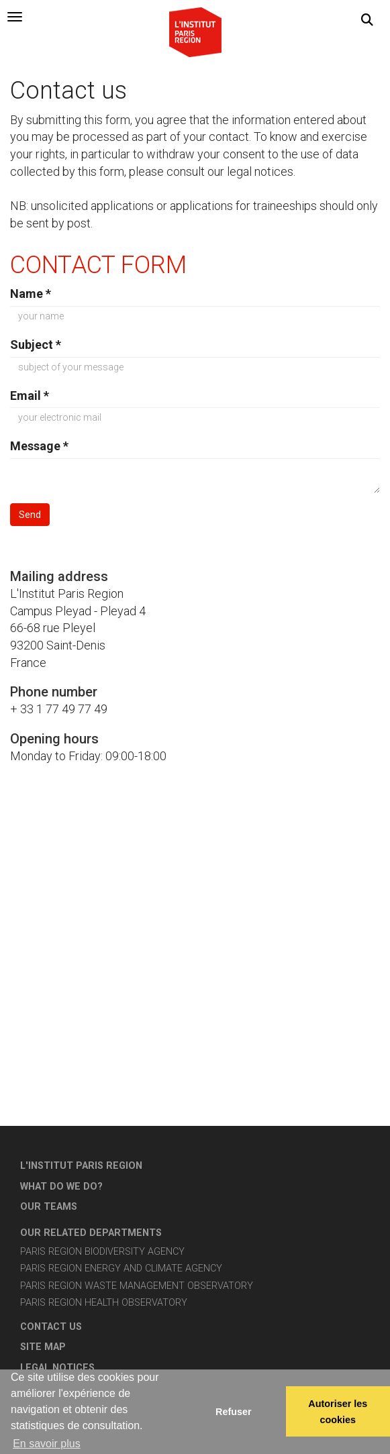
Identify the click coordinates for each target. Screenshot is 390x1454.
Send (30, 514)
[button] (367, 20)
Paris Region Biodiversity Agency (102, 1251)
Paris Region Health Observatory (103, 1302)
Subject (35, 344)
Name (30, 294)
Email (29, 395)
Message (39, 446)
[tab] (15, 16)
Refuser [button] (233, 1411)
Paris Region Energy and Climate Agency (121, 1268)
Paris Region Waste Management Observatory (136, 1286)
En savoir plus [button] (47, 1443)
